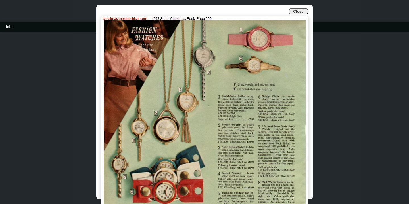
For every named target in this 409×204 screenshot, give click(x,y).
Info (9, 27)
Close (298, 11)
